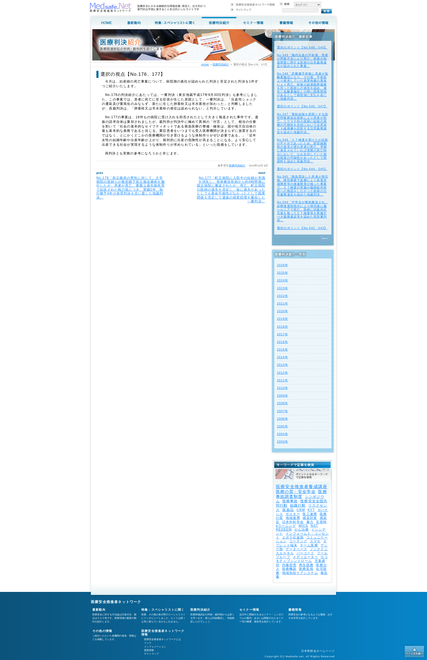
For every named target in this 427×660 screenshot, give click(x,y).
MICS (303, 526)
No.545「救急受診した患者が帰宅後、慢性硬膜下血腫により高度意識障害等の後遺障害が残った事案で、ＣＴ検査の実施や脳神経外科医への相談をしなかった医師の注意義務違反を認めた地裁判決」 (302, 185)
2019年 (282, 318)
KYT (311, 510)
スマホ (315, 541)
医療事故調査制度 (301, 494)
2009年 (282, 395)
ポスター (293, 514)
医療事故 (290, 501)
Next (325, 238)
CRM (301, 510)
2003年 (282, 441)
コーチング (298, 541)
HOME (205, 64)
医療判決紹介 (237, 165)
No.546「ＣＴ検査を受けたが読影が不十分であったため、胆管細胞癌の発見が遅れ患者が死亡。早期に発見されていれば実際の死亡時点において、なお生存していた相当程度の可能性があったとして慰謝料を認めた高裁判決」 (302, 150)
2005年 (282, 426)
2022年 (282, 295)
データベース (296, 549)
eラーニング (286, 526)
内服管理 (289, 565)
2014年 (282, 357)
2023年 (282, 288)
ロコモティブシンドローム (302, 559)
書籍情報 (295, 609)
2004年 (282, 434)
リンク (147, 642)
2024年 (282, 280)
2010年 (282, 388)
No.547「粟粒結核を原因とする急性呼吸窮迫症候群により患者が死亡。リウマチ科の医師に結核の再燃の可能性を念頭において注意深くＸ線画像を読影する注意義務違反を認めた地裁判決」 (302, 123)
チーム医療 (309, 545)
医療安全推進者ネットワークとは (162, 639)
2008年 (282, 403)
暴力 (309, 522)
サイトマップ (151, 653)
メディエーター (305, 557)
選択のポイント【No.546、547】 (302, 106)
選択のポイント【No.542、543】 (302, 228)
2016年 (282, 341)
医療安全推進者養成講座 (301, 486)
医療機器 (289, 569)
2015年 (282, 349)
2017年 (282, 334)
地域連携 (293, 518)
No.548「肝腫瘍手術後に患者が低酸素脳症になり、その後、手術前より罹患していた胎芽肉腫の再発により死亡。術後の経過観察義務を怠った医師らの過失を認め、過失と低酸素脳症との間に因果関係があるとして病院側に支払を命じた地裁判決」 (302, 86)
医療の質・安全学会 (296, 491)
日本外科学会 (293, 522)
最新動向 (99, 609)
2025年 (282, 272)
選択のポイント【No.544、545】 (302, 169)
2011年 (282, 380)
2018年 (282, 326)
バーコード (306, 553)
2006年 (282, 418)
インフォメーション (155, 646)
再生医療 (306, 565)
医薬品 (288, 510)
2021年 (282, 303)
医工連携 (310, 514)
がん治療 (301, 529)
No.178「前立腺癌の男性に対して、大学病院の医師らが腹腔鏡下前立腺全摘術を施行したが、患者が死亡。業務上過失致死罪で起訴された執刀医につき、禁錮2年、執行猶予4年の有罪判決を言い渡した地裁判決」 (130, 187)
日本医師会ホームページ (318, 650)
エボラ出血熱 (293, 537)
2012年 (282, 372)
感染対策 (310, 518)
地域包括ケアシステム (300, 573)
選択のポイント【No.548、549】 (302, 47)
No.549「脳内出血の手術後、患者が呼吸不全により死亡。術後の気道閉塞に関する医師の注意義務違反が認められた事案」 (302, 60)
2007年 (282, 411)
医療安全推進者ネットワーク (116, 602)
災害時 (321, 522)
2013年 (282, 364)
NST (314, 526)
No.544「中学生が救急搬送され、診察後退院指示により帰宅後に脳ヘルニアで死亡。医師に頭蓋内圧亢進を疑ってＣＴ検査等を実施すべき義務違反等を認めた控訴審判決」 (302, 211)
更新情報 (149, 650)
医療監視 (306, 569)
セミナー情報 (249, 609)
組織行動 (298, 505)
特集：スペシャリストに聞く (163, 609)
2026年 (282, 265)
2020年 (282, 311)
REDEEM (284, 529)
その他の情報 (102, 630)
